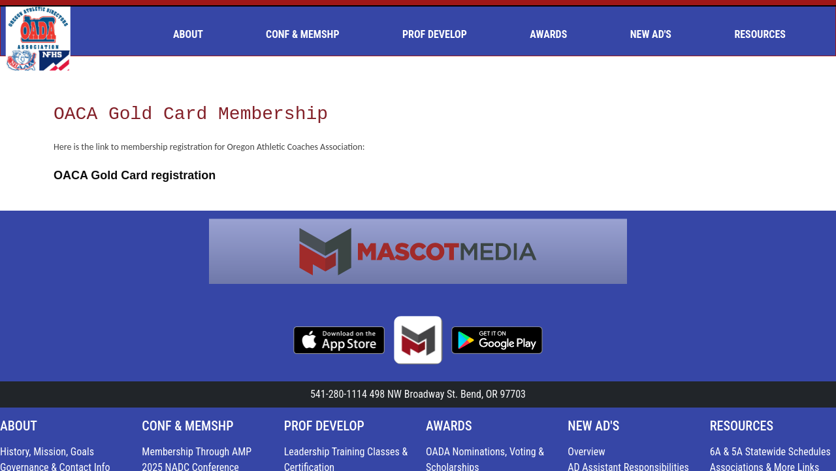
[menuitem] (193, 35)
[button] (193, 35)
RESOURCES (741, 426)
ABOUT (18, 426)
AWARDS (449, 426)
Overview (586, 451)
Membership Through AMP (196, 451)
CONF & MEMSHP (187, 426)
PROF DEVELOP (324, 426)
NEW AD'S (593, 426)
